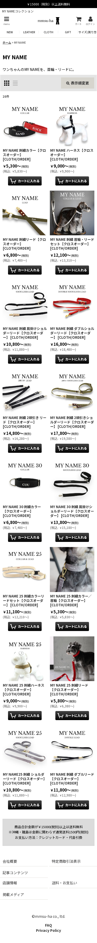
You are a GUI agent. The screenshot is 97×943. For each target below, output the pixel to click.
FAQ (48, 925)
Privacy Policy (48, 930)
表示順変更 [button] (77, 82)
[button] (6, 21)
